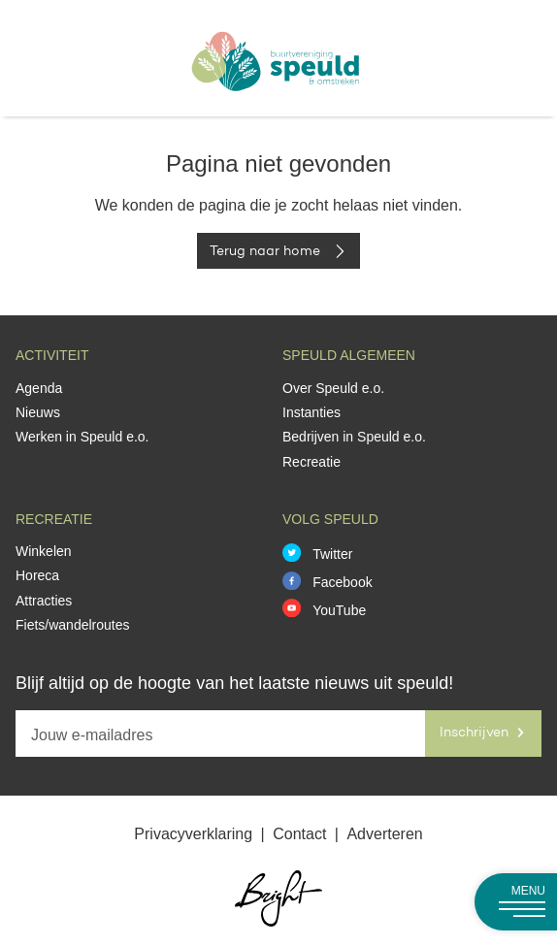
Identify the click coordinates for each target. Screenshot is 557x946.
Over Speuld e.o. (333, 388)
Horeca (37, 575)
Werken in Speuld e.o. (82, 436)
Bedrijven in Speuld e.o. (354, 436)
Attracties (44, 600)
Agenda (39, 388)
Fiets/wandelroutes (73, 625)
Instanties (311, 412)
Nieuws (38, 412)
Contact (302, 834)
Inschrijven (484, 732)
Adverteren (384, 834)
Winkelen (44, 551)
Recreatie (311, 462)
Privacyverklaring (195, 834)
